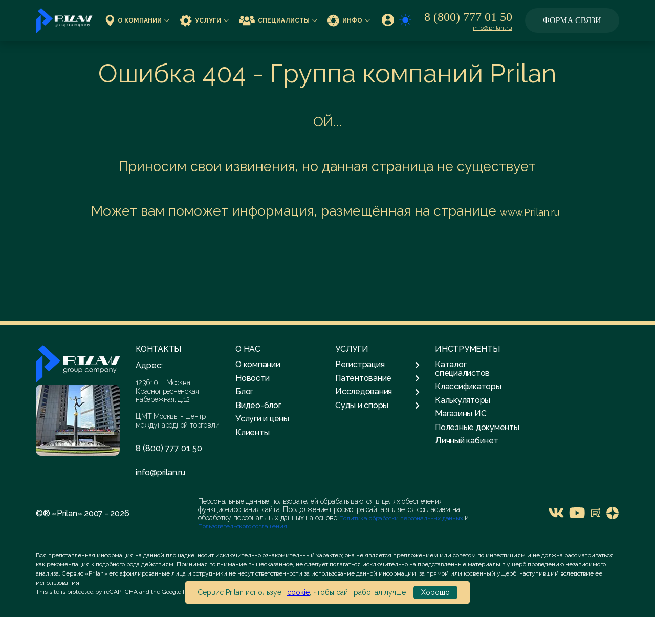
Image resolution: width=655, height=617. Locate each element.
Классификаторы (468, 386)
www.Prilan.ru (529, 212)
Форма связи (572, 20)
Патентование (377, 378)
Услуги (204, 20)
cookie (298, 592)
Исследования (377, 392)
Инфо (349, 20)
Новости (252, 378)
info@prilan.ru (492, 27)
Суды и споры (377, 405)
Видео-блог (258, 405)
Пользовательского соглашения (242, 526)
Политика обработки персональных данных (402, 518)
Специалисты (278, 20)
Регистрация (377, 364)
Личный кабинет (466, 440)
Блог (244, 391)
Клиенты (252, 432)
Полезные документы (477, 427)
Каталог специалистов (462, 368)
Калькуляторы (462, 400)
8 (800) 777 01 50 (468, 17)
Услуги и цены (262, 418)
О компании (137, 20)
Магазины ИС (460, 413)
